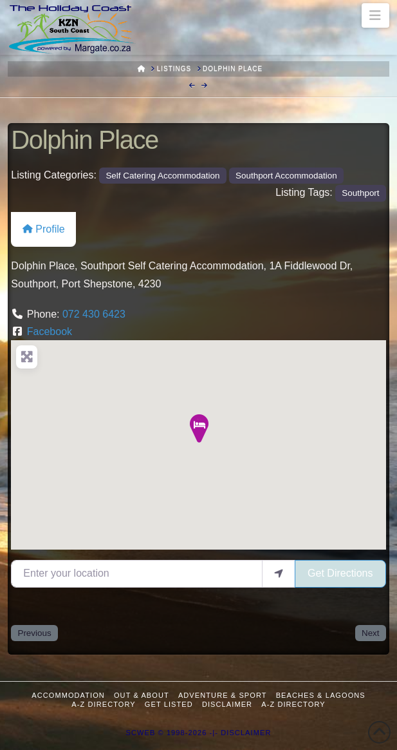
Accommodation (68, 695)
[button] (375, 15)
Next (371, 633)
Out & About (141, 695)
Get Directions (340, 573)
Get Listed (169, 704)
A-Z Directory (103, 704)
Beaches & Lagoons (320, 695)
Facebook (49, 331)
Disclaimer (227, 704)
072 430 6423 (93, 314)
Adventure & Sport (222, 695)
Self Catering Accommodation (162, 175)
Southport (360, 193)
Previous (34, 633)
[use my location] (278, 573)
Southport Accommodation (286, 175)
